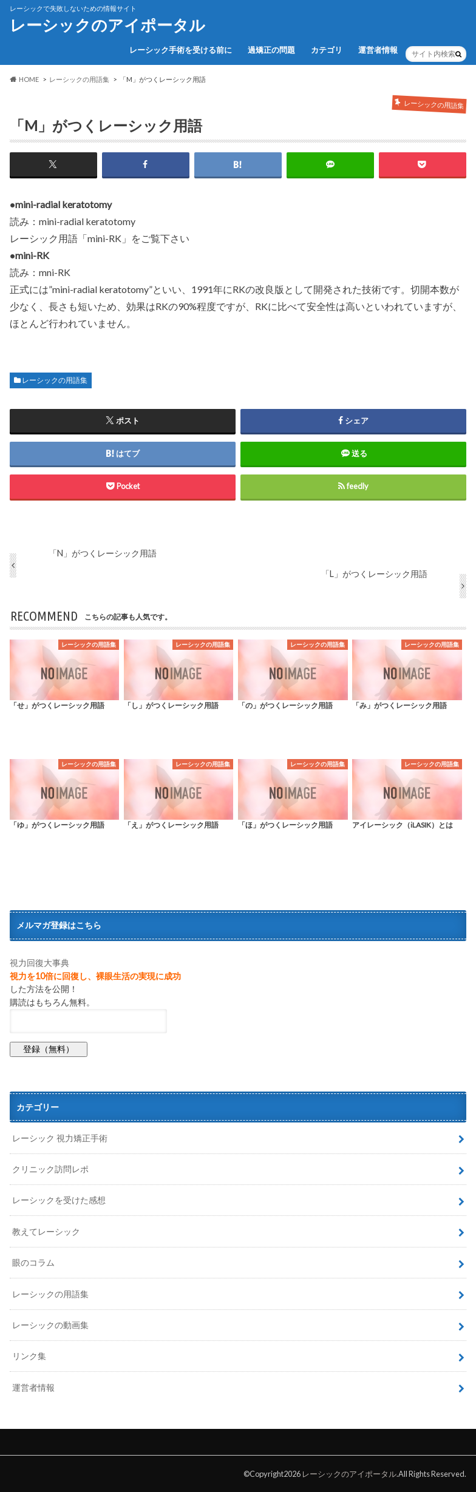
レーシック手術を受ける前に (180, 50)
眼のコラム (33, 1262)
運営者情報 (378, 50)
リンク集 (29, 1356)
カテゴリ (326, 50)
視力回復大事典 (39, 962)
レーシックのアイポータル (107, 25)
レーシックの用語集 (54, 380)
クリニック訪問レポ (50, 1169)
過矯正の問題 (271, 50)
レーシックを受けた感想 (59, 1200)
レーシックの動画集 (50, 1325)
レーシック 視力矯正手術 (59, 1138)
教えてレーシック (46, 1231)
